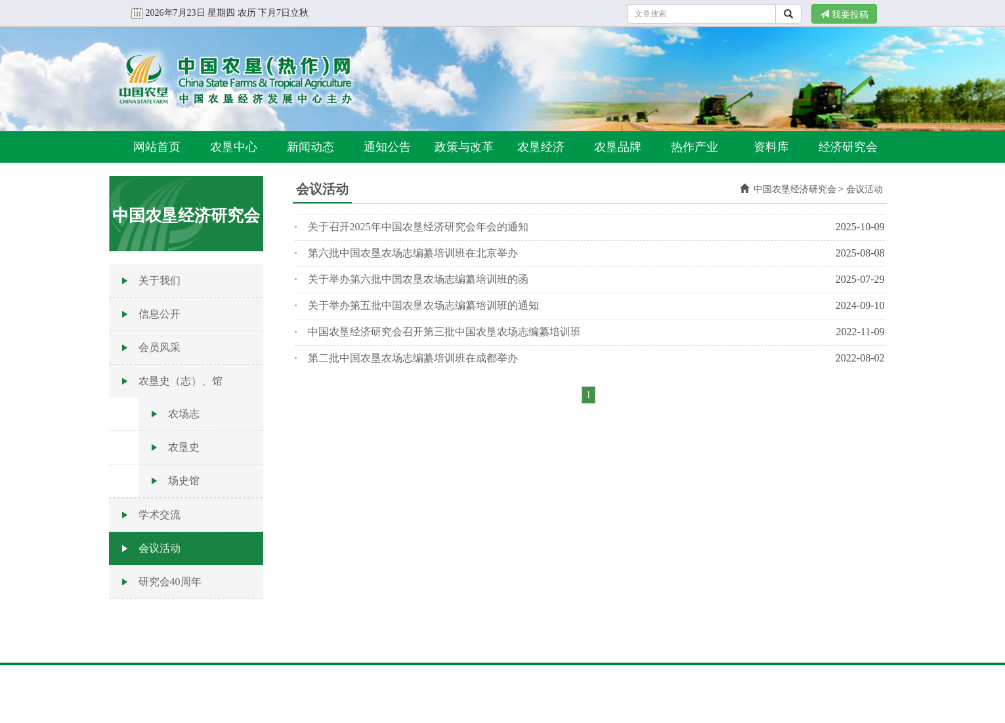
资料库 (771, 147)
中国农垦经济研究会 (795, 189)
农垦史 (184, 447)
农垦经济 (541, 147)
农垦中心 (233, 147)
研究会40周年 (170, 581)
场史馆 (184, 480)
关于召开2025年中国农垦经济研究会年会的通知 (418, 226)
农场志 (184, 413)
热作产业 (694, 147)
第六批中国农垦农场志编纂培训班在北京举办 (413, 252)
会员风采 (160, 347)
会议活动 (160, 548)
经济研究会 (848, 147)
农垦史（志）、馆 (181, 380)
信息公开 (160, 314)
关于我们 (160, 280)
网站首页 (157, 147)
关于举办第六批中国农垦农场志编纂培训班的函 (418, 279)
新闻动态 (310, 147)
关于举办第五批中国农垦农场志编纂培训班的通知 (423, 305)
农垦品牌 (617, 147)
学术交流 (160, 514)
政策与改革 (464, 147)
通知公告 (387, 147)
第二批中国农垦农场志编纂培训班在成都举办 (413, 357)
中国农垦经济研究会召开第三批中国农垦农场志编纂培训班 (444, 331)
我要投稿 (844, 14)
